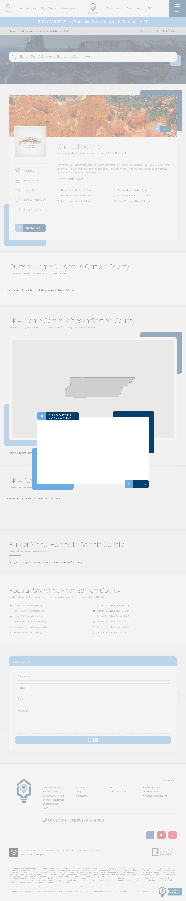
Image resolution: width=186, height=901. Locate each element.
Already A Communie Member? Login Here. (54, 416)
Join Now (135, 484)
